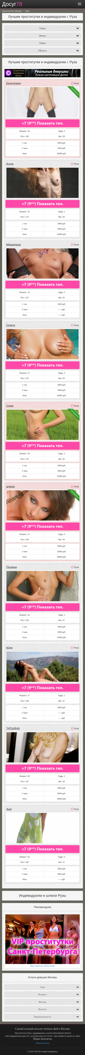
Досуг (12, 4)
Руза (76, 83)
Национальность (42, 1016)
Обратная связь (42, 1043)
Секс (42, 986)
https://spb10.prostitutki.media (42, 966)
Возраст (42, 994)
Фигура (42, 1001)
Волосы (42, 1008)
